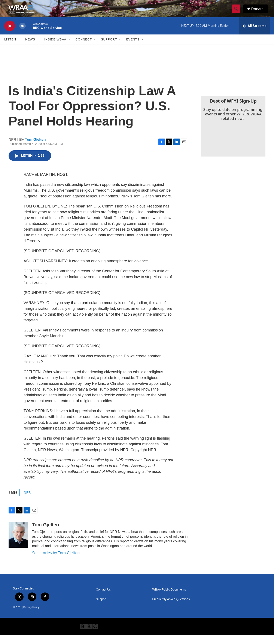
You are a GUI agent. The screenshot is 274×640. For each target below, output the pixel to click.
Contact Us (103, 594)
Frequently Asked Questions (171, 604)
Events (132, 44)
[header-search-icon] (237, 11)
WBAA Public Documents (169, 594)
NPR (27, 497)
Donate (258, 11)
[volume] (22, 31)
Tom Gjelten (35, 145)
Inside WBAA (55, 44)
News (30, 44)
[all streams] (254, 31)
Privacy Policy (31, 612)
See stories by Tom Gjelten (56, 557)
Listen (10, 44)
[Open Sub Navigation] (19, 44)
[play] (9, 31)
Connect (84, 44)
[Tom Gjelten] (18, 540)
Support (109, 44)
